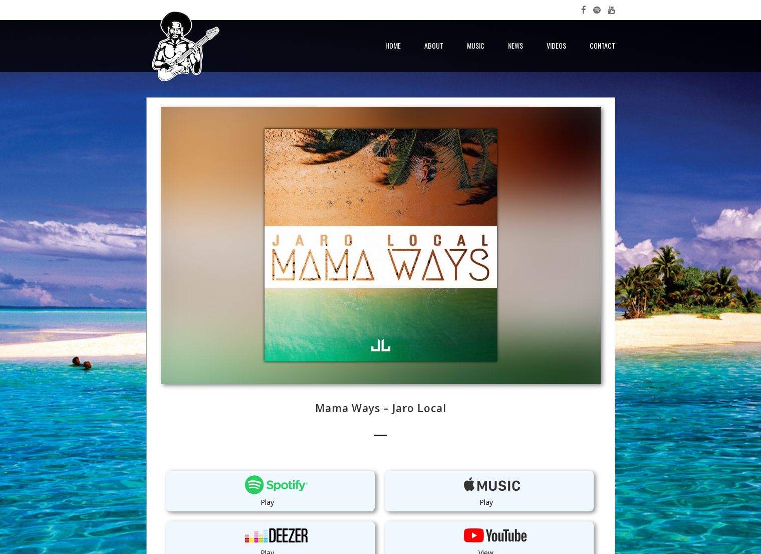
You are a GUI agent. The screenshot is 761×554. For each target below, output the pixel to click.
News (515, 45)
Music (475, 45)
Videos (556, 45)
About (433, 45)
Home (393, 45)
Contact (602, 45)
